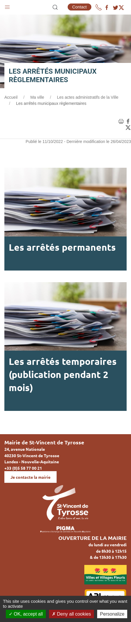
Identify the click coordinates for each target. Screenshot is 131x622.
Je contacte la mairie (30, 477)
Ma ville (37, 97)
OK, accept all (26, 614)
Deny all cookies (71, 614)
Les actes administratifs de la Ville (87, 97)
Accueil (11, 97)
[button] (7, 5)
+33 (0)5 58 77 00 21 (23, 468)
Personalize (112, 614)
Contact (79, 7)
